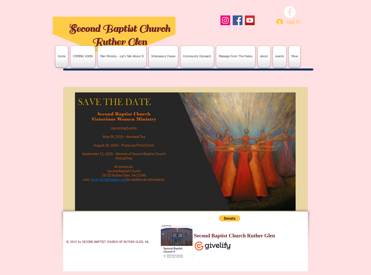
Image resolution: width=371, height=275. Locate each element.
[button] (229, 218)
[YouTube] (250, 20)
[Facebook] (237, 20)
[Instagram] (225, 20)
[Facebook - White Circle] (290, 12)
